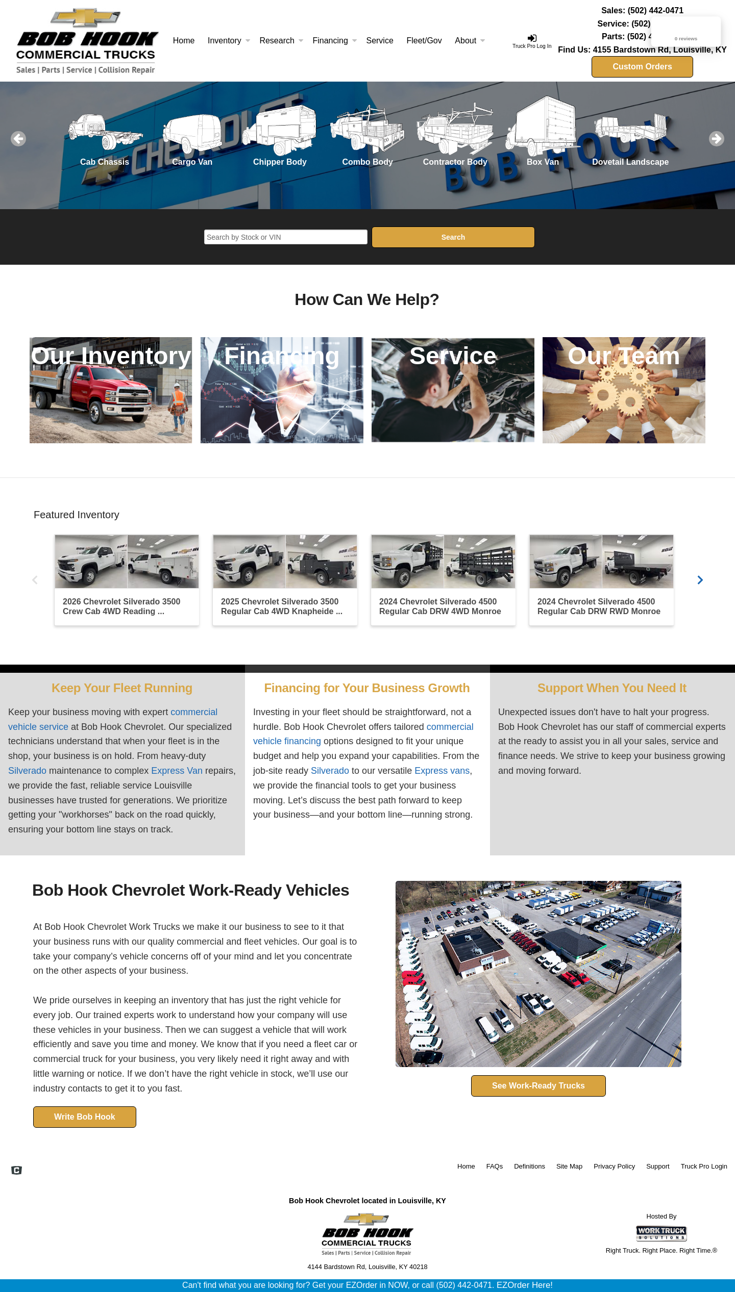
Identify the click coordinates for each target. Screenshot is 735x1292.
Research (281, 40)
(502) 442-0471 (655, 10)
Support (658, 1166)
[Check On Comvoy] (17, 1171)
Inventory (229, 40)
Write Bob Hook (84, 1116)
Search (453, 237)
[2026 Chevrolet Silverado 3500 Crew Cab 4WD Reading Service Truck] (126, 580)
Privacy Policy (614, 1166)
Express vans (442, 771)
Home (184, 40)
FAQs (494, 1166)
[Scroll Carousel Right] (700, 578)
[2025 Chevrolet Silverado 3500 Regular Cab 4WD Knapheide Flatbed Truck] (284, 580)
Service (379, 40)
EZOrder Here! (525, 1285)
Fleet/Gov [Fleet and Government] (424, 40)
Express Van (177, 771)
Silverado (27, 771)
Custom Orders (642, 66)
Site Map (569, 1166)
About (470, 40)
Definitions (529, 1166)
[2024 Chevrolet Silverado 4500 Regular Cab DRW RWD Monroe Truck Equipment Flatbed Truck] (601, 580)
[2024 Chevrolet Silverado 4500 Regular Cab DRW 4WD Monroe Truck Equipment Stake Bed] (443, 580)
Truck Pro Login (704, 1166)
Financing (334, 40)
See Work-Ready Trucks (538, 1085)
